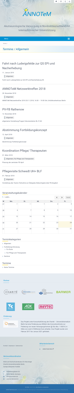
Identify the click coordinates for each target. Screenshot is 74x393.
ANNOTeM (32, 387)
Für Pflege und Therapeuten (24, 159)
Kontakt (5, 345)
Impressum (12, 345)
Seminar (7, 256)
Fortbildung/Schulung (12, 247)
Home (4, 43)
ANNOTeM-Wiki (46, 349)
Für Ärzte (9, 249)
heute (68, 197)
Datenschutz (19, 345)
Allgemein (9, 76)
